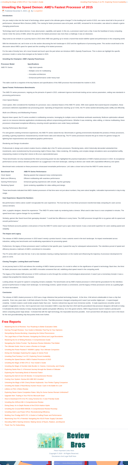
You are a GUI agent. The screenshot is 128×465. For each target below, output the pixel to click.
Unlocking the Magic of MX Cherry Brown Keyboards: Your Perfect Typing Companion (36, 382)
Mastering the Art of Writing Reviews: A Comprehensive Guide (27, 340)
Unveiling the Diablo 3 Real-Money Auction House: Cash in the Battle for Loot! (33, 386)
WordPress (56, 463)
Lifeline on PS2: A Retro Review (16, 389)
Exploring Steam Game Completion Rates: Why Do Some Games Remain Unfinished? (37, 392)
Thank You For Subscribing (15, 425)
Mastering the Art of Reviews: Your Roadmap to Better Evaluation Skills (31, 327)
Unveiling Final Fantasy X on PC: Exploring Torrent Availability (103, 2)
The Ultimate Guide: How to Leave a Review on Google (25, 346)
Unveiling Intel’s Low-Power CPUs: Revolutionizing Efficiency (27, 412)
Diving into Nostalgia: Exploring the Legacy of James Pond (26, 353)
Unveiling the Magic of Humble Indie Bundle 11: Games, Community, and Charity (34, 366)
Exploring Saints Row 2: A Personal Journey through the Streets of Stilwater (33, 369)
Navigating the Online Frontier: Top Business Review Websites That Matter (32, 343)
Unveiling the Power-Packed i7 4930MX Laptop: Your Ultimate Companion (32, 350)
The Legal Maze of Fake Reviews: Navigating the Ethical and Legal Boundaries (34, 336)
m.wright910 (37, 11)
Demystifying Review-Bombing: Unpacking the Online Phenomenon (30, 333)
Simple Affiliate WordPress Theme (72, 463)
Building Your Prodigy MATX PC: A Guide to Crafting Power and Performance (33, 415)
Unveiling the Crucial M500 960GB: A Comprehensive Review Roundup (31, 409)
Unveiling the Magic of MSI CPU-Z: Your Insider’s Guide (22, 2)
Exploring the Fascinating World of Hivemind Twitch (24, 373)
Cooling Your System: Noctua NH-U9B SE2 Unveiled (24, 379)
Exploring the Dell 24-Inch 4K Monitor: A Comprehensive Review (28, 376)
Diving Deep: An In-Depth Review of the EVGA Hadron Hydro (27, 405)
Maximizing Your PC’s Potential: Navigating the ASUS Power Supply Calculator (34, 419)
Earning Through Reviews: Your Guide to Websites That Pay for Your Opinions (33, 330)
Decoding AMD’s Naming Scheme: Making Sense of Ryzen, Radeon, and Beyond (35, 422)
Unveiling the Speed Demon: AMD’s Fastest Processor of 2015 (28, 359)
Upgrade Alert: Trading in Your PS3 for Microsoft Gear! (25, 396)
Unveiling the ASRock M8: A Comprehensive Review (24, 402)
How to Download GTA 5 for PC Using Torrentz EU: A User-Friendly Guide (32, 399)
